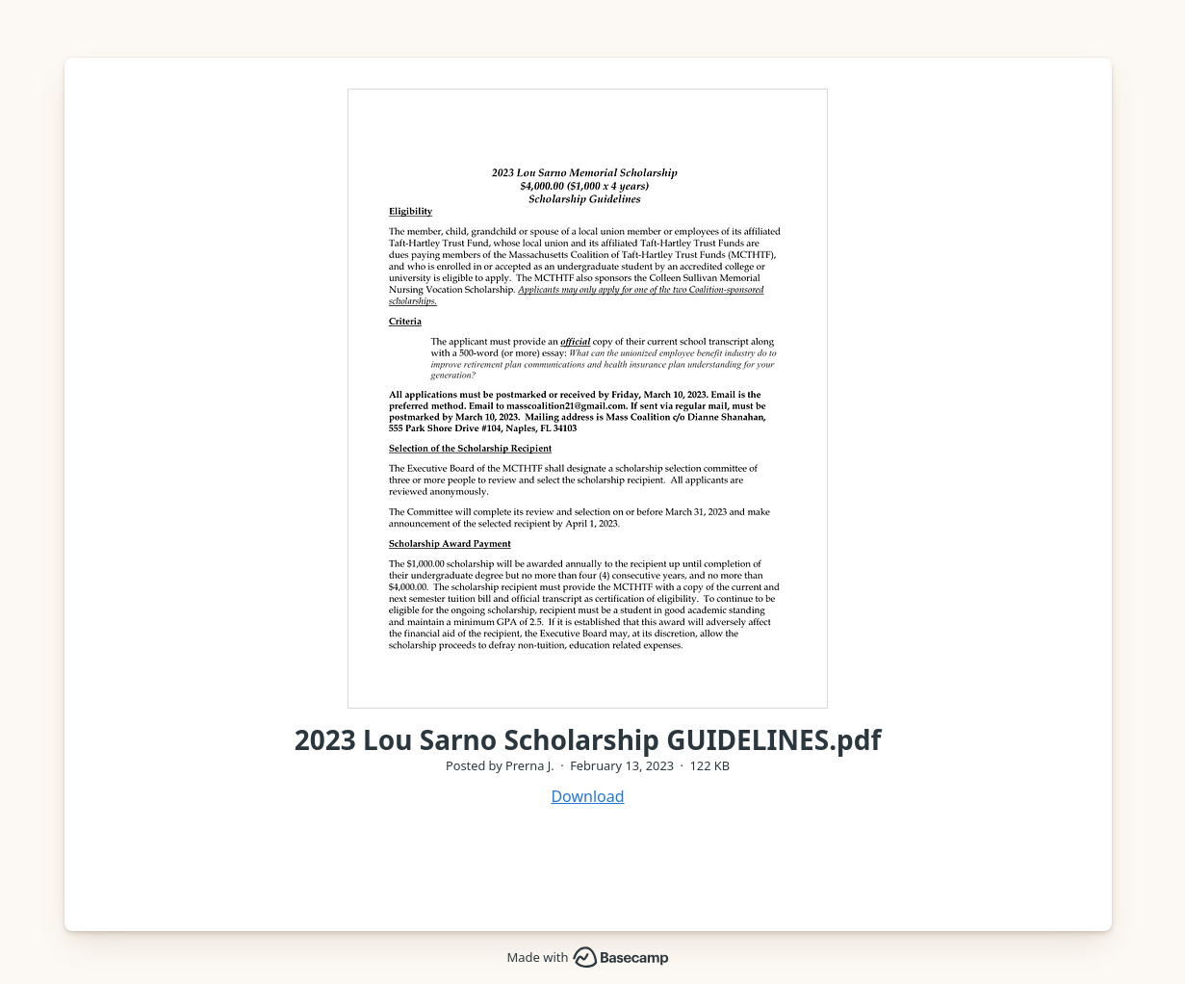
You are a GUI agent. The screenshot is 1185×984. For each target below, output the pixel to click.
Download (587, 796)
